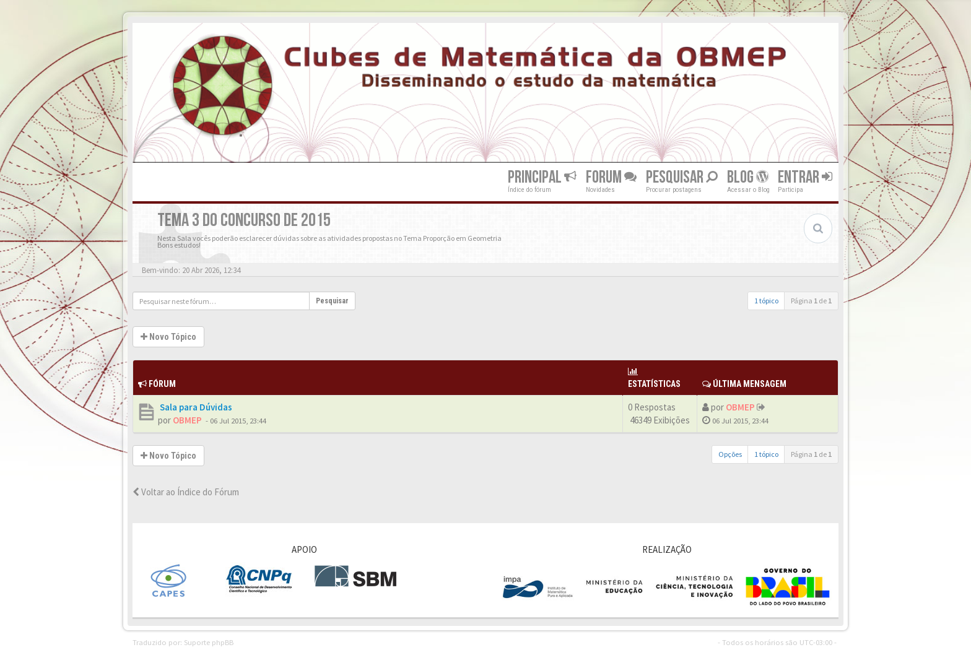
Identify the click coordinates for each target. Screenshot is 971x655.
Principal (542, 177)
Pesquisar (682, 177)
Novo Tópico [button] (168, 337)
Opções (730, 454)
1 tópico (766, 300)
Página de (811, 300)
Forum (611, 177)
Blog (748, 177)
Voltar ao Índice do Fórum (186, 492)
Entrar (805, 177)
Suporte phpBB (208, 642)
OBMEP (187, 420)
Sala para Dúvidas (195, 407)
